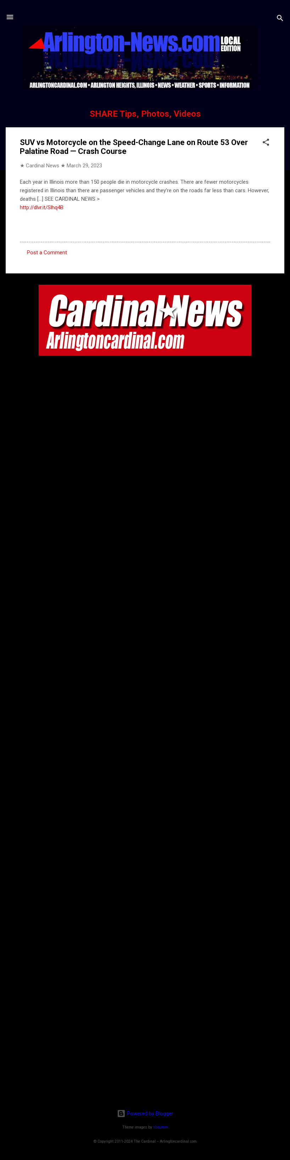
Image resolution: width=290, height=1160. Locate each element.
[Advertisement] (145, 1058)
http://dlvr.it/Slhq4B (41, 207)
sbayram (160, 1127)
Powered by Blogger (145, 1113)
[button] (266, 143)
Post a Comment (47, 252)
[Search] (280, 19)
